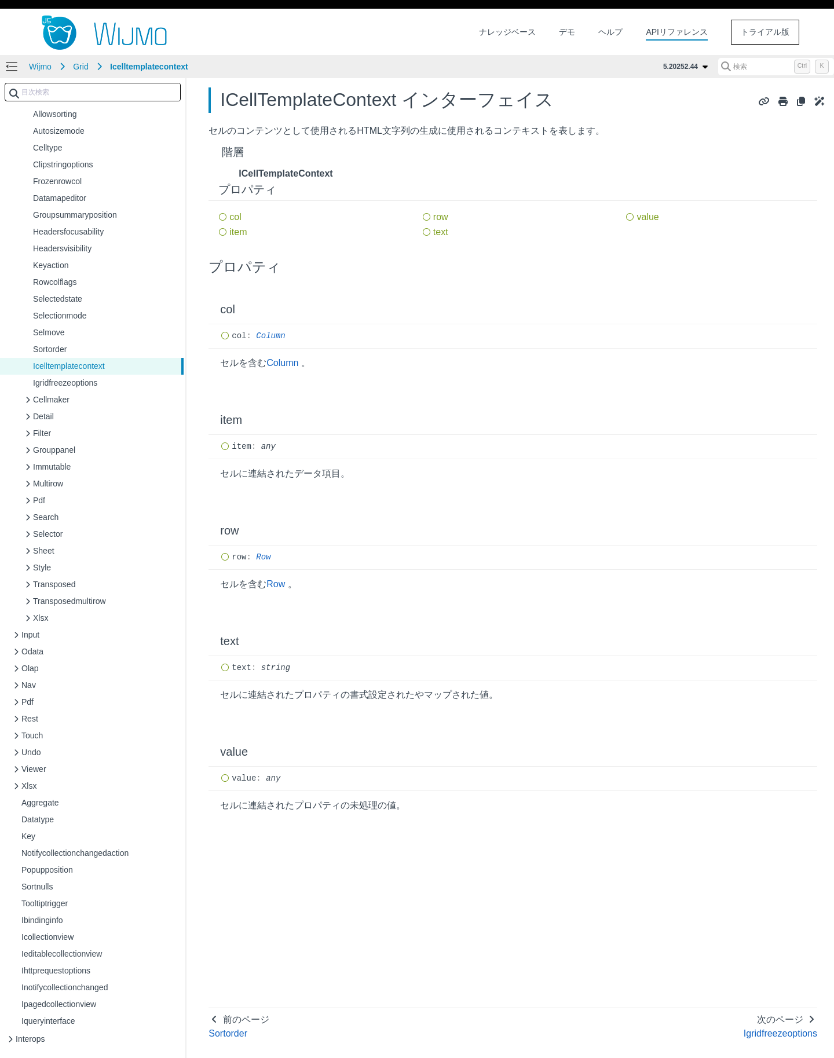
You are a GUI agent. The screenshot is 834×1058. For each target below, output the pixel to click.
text (440, 232)
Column (270, 336)
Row (263, 557)
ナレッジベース (507, 31)
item (238, 232)
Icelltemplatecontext (149, 66)
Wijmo (40, 66)
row (440, 217)
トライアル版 (765, 31)
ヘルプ (610, 31)
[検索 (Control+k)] (776, 66)
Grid (80, 66)
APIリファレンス (677, 31)
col (235, 217)
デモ (567, 31)
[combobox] (93, 92)
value (648, 217)
